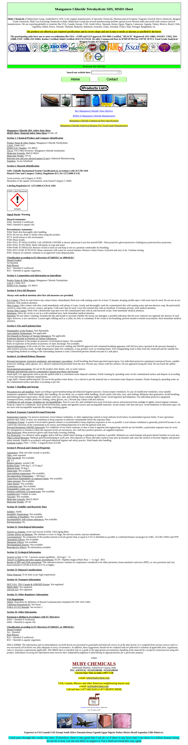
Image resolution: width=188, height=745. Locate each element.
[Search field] (106, 72)
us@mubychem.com (98, 686)
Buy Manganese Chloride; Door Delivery (94, 111)
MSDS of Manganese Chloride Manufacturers (94, 116)
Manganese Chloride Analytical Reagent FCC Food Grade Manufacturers (94, 125)
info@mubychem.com (98, 678)
